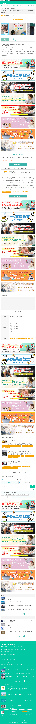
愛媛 (2, 662)
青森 (6, 646)
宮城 (15, 646)
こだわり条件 (4, 489)
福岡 (2, 664)
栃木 (21, 649)
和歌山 (17, 657)
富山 (11, 654)
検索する (32, 486)
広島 (2, 659)
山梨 (24, 649)
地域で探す (10, 482)
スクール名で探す (28, 482)
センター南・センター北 (25, 494)
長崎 (12, 664)
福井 (14, 654)
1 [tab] (15, 36)
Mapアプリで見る (18, 311)
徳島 (11, 662)
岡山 (5, 659)
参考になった (6, 191)
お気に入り (18, 19)
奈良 (14, 657)
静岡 (5, 651)
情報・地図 (14, 40)
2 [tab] (17, 36)
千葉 (12, 649)
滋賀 (11, 657)
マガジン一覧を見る (18, 636)
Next (33, 28)
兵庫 (5, 657)
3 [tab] (19, 36)
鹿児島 (8, 664)
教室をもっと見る (18, 472)
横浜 (3, 494)
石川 (8, 654)
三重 (8, 651)
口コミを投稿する (17, 164)
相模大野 (18, 494)
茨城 (15, 649)
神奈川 (5, 649)
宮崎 (21, 664)
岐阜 (11, 651)
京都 (8, 657)
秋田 (12, 646)
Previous (1, 28)
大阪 (2, 657)
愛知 (2, 651)
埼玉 (9, 649)
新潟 (2, 654)
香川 (5, 662)
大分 (18, 664)
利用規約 (24, 720)
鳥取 (11, 659)
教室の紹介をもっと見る (18, 154)
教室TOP (5, 40)
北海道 (2, 646)
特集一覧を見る (18, 681)
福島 (21, 646)
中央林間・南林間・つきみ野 (10, 494)
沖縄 (24, 664)
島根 (14, 659)
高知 (8, 662)
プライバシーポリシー (30, 720)
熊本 (5, 664)
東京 (2, 649)
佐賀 (15, 664)
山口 (8, 659)
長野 (5, 654)
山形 (18, 646)
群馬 (18, 649)
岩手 (9, 646)
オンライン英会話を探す (19, 479)
